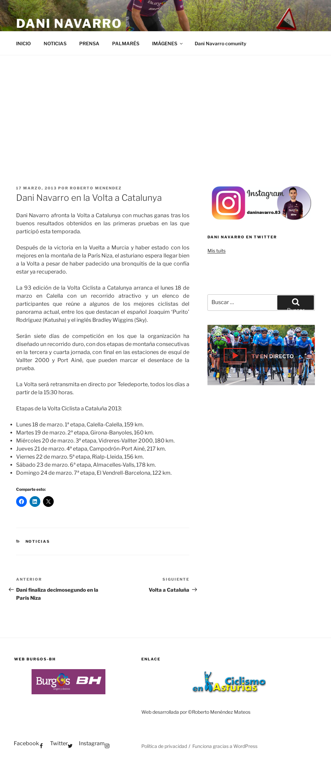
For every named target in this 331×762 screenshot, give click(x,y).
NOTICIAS (55, 43)
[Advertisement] (165, 106)
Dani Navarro (69, 23)
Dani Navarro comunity (220, 43)
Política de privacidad (164, 746)
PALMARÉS (125, 43)
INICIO (23, 43)
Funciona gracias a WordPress (224, 746)
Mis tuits (216, 250)
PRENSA (89, 43)
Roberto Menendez (96, 188)
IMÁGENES (168, 43)
